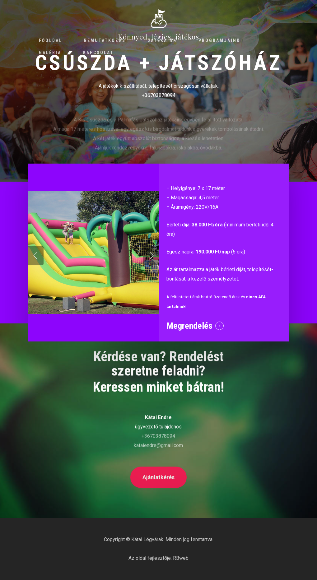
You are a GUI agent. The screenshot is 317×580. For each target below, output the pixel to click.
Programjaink (219, 40)
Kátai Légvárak (147, 539)
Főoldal (50, 40)
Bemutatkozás (105, 40)
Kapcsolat (98, 52)
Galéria (50, 52)
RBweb (181, 558)
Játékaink (162, 40)
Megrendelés (189, 326)
